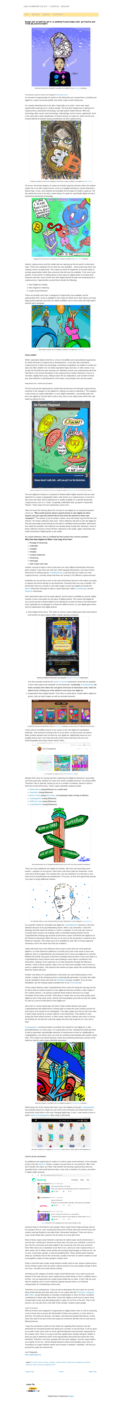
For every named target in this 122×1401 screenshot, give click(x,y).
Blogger (71, 1396)
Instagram (90, 1292)
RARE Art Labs (36, 801)
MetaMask (61, 980)
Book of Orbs (72, 490)
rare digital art (47, 1364)
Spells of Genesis (73, 678)
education (87, 1362)
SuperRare (77, 88)
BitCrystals (50, 795)
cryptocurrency (71, 1362)
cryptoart (52, 1362)
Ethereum (29, 591)
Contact (58, 14)
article (36, 1362)
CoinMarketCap (56, 573)
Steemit (42, 1164)
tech (54, 1364)
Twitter (31, 1295)
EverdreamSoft (87, 685)
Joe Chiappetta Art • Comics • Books (46, 6)
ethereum (29, 1364)
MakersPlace (88, 181)
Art (27, 14)
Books (35, 14)
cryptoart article (61, 1362)
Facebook (81, 1292)
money (40, 1364)
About (46, 14)
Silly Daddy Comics (62, 94)
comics (45, 1362)
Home (61, 1372)
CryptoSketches (36, 804)
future (35, 1364)
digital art (80, 1362)
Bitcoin (27, 589)
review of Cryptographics (40, 1115)
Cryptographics (36, 798)
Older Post (92, 1372)
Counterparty (80, 589)
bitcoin (40, 1362)
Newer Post (30, 1372)
